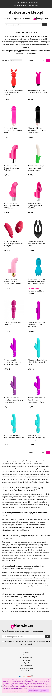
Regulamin (26, 655)
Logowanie (17, 19)
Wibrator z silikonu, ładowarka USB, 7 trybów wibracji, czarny (37, 130)
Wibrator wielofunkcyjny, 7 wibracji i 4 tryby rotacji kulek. (37, 362)
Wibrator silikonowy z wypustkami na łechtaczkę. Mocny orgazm (13, 400)
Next (48, 60)
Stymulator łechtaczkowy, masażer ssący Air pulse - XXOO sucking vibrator (37, 281)
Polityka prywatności (26, 657)
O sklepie (26, 652)
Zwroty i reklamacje (26, 665)
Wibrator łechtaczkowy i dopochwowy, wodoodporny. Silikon (36, 400)
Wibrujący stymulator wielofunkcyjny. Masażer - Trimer (37, 243)
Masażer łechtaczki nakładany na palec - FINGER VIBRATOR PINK (12, 281)
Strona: (31, 60)
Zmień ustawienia (34, 690)
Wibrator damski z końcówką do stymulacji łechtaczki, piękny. (36, 437)
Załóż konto (26, 19)
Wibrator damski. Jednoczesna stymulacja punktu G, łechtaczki (12, 362)
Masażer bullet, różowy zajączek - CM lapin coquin (37, 91)
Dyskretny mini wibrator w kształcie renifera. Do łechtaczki (13, 92)
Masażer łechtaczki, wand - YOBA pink (13, 323)
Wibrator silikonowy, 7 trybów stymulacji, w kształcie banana (36, 168)
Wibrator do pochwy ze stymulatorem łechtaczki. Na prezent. (14, 437)
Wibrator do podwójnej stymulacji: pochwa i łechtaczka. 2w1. (36, 324)
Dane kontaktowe (26, 671)
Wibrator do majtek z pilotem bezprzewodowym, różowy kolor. (13, 243)
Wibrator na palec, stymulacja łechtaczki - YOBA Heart (12, 168)
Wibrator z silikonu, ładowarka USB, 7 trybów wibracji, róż (13, 130)
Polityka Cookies (26, 660)
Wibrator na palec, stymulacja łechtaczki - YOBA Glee (36, 205)
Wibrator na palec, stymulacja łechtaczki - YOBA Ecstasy (12, 205)
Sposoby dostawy (26, 663)
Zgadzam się (45, 690)
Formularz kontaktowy (26, 668)
